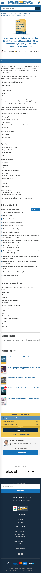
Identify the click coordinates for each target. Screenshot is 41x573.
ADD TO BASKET (20, 430)
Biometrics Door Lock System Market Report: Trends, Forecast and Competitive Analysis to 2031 (24, 367)
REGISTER (20, 491)
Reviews (20, 522)
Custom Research (20, 534)
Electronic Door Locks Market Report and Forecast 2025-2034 (23, 398)
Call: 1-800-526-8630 (20, 448)
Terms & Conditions (27, 568)
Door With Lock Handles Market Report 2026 (19, 356)
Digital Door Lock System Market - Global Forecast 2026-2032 (23, 388)
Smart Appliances (33, 340)
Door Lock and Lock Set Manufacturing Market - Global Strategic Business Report (21, 378)
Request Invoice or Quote (20, 435)
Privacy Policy (17, 568)
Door (3, 340)
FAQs (20, 546)
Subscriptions (20, 536)
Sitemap (11, 568)
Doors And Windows (13, 340)
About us (20, 517)
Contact (20, 543)
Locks (24, 340)
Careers (20, 519)
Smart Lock (5, 343)
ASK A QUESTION (20, 452)
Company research (20, 531)
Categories (20, 529)
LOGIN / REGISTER (20, 548)
